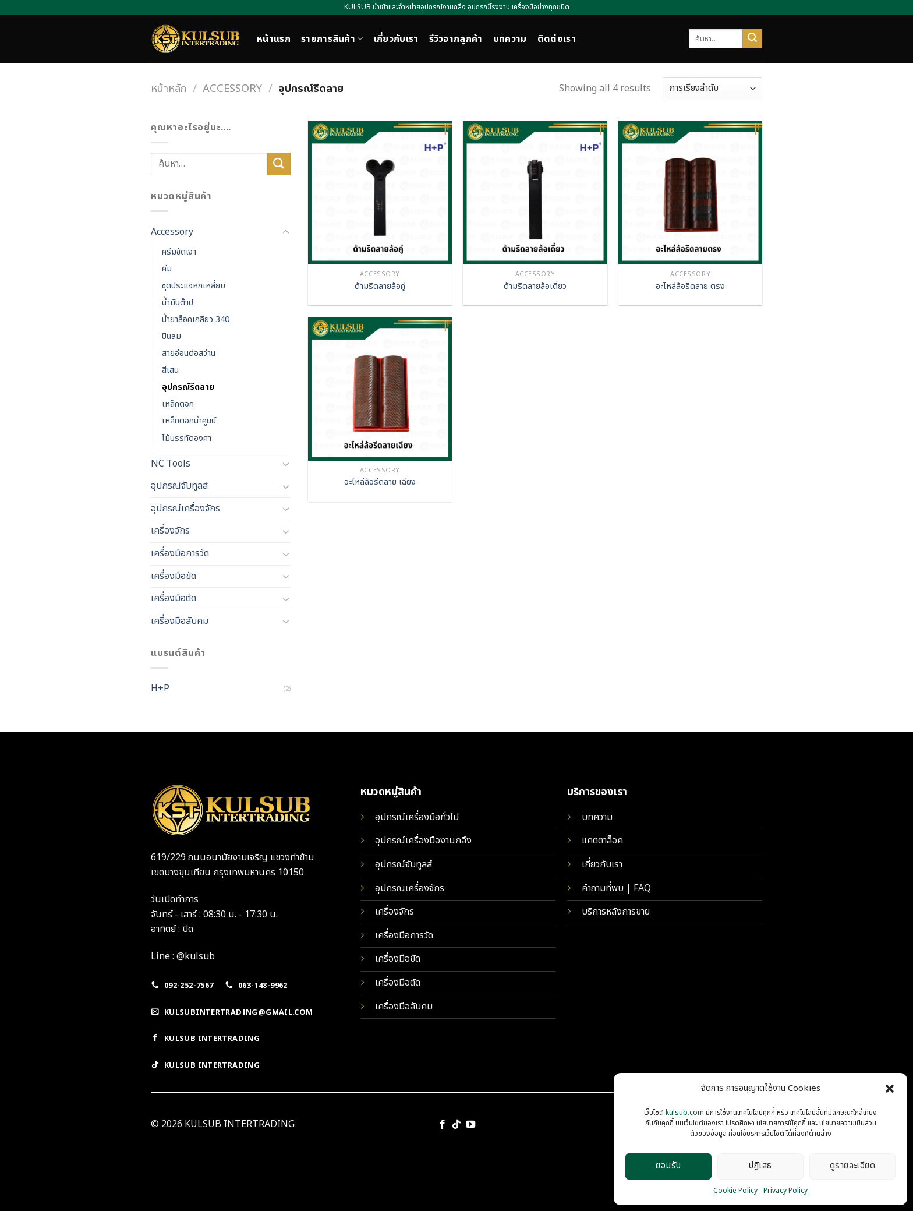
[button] (890, 1089)
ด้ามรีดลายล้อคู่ (380, 286)
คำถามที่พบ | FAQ (616, 888)
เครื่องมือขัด (173, 576)
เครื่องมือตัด (173, 598)
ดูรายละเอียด (853, 1166)
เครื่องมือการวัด (180, 553)
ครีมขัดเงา (179, 252)
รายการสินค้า (332, 39)
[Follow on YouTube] (470, 1125)
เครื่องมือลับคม (179, 621)
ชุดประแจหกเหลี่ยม (193, 286)
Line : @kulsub (183, 956)
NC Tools (170, 464)
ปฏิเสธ (760, 1166)
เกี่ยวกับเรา (396, 39)
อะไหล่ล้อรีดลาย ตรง (690, 286)
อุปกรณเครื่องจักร (409, 888)
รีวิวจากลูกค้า (456, 39)
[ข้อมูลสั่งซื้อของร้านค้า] (712, 88)
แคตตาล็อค (602, 841)
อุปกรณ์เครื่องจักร (185, 509)
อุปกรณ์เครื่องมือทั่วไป (417, 817)
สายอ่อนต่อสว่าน (188, 353)
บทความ (510, 39)
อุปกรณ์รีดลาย (188, 387)
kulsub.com (685, 1112)
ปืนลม (171, 336)
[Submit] (752, 39)
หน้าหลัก (168, 88)
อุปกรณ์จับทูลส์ (179, 486)
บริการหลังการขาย (616, 912)
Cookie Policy (735, 1190)
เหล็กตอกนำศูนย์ (189, 421)
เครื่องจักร (170, 531)
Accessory (232, 88)
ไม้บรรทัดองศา (186, 438)
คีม (167, 269)
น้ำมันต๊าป (177, 302)
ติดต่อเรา (556, 39)
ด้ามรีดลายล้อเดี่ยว (535, 286)
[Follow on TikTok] (456, 1125)
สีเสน (170, 370)
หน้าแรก (274, 39)
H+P (160, 688)
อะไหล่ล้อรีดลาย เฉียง (380, 482)
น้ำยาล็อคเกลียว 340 (195, 319)
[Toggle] (286, 232)
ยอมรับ (668, 1166)
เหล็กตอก (178, 404)
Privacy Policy (785, 1190)
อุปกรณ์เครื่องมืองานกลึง (423, 841)
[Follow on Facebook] (442, 1125)
